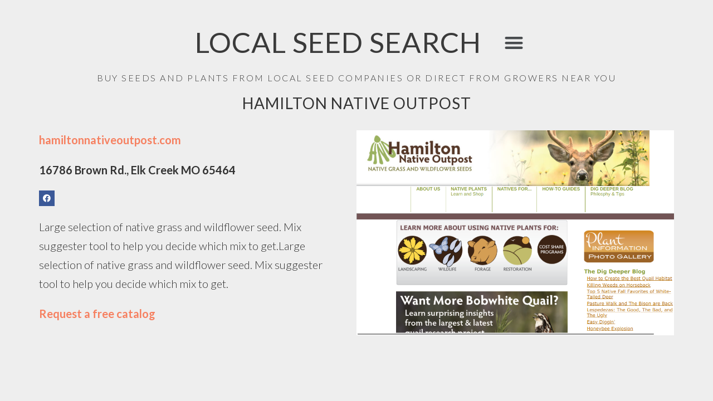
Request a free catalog (97, 313)
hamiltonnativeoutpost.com (110, 139)
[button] (514, 42)
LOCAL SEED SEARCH (338, 42)
